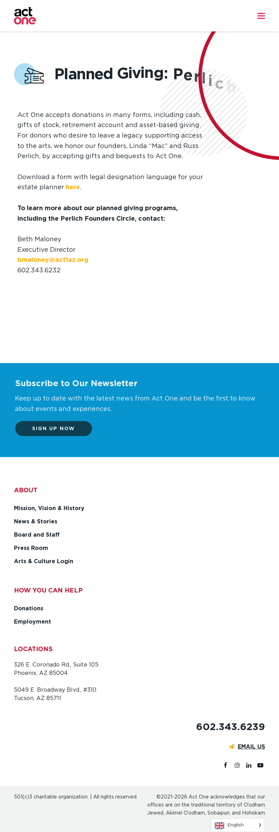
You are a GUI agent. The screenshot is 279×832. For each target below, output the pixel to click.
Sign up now (56, 428)
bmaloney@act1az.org (52, 259)
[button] (261, 15)
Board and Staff (37, 534)
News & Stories (35, 521)
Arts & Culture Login (43, 561)
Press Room (31, 548)
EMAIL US (251, 746)
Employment (32, 621)
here (73, 187)
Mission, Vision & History (49, 508)
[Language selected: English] (238, 825)
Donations (28, 608)
